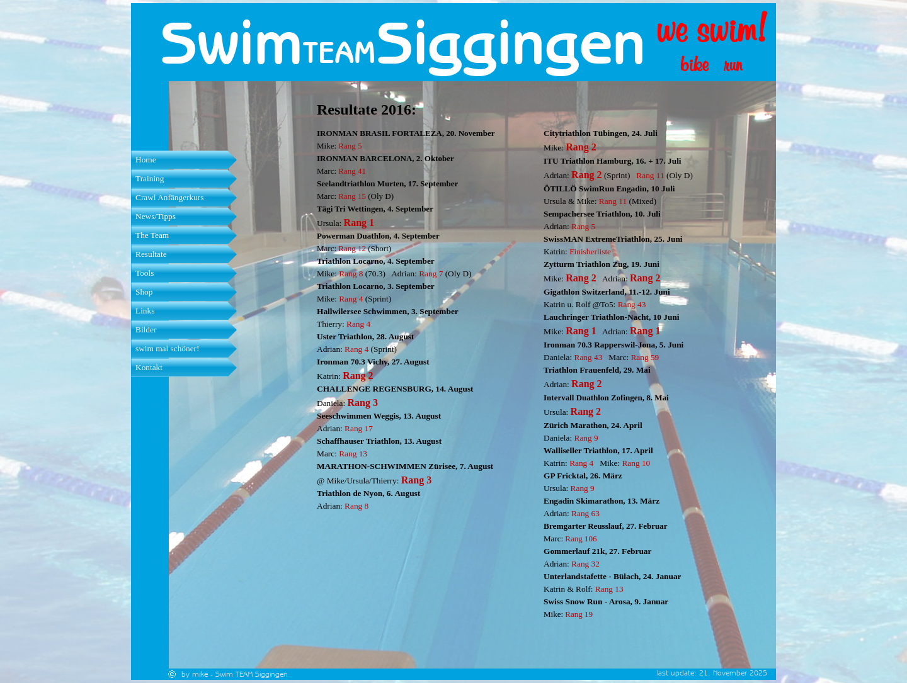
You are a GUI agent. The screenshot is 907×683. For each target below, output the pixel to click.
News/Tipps (155, 216)
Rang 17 (359, 428)
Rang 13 (353, 453)
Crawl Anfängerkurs (169, 197)
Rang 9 (586, 438)
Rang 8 (351, 273)
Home (145, 159)
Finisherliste (590, 251)
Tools (144, 273)
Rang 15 (352, 196)
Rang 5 (350, 145)
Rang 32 (585, 563)
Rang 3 (363, 402)
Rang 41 (352, 171)
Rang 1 (359, 222)
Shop (143, 291)
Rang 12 (352, 248)
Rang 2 (358, 375)
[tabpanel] (350, 52)
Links (144, 310)
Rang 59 (644, 357)
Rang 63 (585, 513)
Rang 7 (431, 273)
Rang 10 (636, 463)
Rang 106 (580, 538)
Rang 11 (650, 175)
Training (149, 178)
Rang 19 (579, 614)
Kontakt (149, 367)
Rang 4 (351, 298)
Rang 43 (632, 304)
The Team (152, 235)
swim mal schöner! (167, 348)
